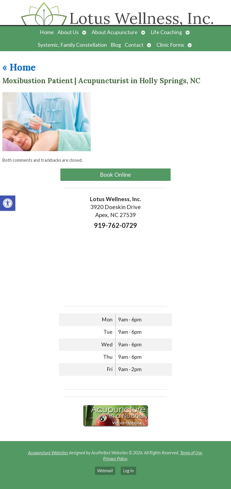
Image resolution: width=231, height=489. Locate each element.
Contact (134, 45)
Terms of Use (191, 452)
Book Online (115, 174)
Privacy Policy (115, 458)
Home (47, 32)
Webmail (105, 470)
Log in (128, 470)
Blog (115, 45)
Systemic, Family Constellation (72, 45)
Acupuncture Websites (48, 452)
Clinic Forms (170, 45)
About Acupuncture (115, 32)
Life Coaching (166, 32)
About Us (68, 32)
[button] (7, 203)
